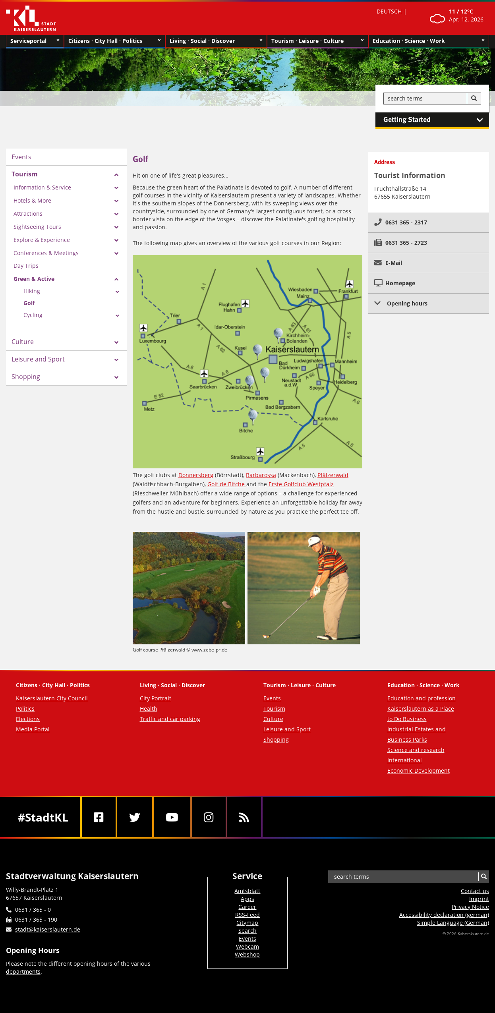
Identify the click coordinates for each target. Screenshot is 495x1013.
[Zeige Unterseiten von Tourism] (116, 175)
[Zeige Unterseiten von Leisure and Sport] (116, 360)
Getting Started (436, 120)
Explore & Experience (42, 240)
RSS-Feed (247, 914)
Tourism (25, 174)
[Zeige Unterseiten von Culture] (116, 342)
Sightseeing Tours (37, 226)
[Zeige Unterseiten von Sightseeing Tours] (116, 227)
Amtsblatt (247, 891)
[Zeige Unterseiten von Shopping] (116, 377)
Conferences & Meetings (46, 253)
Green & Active (34, 278)
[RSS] (244, 817)
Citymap (247, 922)
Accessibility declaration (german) (444, 914)
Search (247, 930)
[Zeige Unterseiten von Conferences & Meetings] (116, 253)
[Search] (474, 98)
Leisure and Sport (38, 359)
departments (23, 971)
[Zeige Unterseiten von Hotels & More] (116, 201)
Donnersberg (195, 475)
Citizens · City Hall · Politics (114, 41)
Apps (247, 899)
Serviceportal (35, 41)
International (404, 760)
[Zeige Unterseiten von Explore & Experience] (116, 240)
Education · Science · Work (429, 41)
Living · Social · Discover (216, 41)
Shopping (26, 376)
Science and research (416, 750)
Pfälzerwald (332, 475)
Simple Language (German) (453, 922)
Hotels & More (32, 200)
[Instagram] (209, 817)
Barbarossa (261, 475)
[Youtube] (172, 817)
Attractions (28, 213)
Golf (29, 303)
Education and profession (421, 698)
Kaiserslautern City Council (52, 698)
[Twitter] (134, 817)
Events (21, 157)
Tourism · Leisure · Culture (317, 41)
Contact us (475, 891)
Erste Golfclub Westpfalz (301, 484)
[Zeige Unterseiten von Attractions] (116, 214)
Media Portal (33, 729)
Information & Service (42, 187)
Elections (28, 719)
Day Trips (26, 265)
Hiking (31, 291)
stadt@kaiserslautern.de (47, 929)
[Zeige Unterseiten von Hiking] (117, 292)
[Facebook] (99, 817)
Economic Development (418, 770)
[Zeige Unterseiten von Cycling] (117, 316)
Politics (25, 708)
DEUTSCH (389, 11)
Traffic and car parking (170, 719)
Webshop (247, 954)
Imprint (479, 899)
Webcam (247, 946)
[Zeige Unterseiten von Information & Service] (116, 188)
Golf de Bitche (226, 484)
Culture (23, 341)
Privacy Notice (470, 907)
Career (247, 907)
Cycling (33, 315)
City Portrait (155, 698)
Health (148, 708)
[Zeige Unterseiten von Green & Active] (116, 279)
